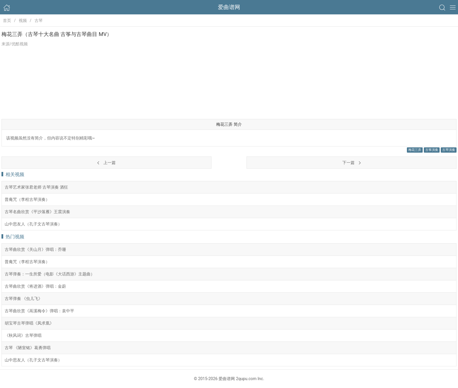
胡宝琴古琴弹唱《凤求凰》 (29, 323)
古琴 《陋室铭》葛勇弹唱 (28, 347)
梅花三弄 (414, 150)
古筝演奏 (431, 150)
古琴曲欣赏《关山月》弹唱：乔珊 (35, 249)
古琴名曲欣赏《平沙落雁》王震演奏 (37, 211)
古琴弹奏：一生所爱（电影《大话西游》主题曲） (50, 274)
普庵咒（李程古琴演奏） (27, 199)
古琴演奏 (448, 150)
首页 (7, 20)
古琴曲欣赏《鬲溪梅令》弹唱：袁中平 (39, 310)
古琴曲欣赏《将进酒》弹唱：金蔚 (35, 286)
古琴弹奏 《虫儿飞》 (23, 298)
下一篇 (351, 162)
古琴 (38, 20)
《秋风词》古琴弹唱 (23, 335)
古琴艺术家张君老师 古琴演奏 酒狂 (36, 187)
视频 (23, 20)
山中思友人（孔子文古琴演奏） (33, 224)
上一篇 (106, 162)
